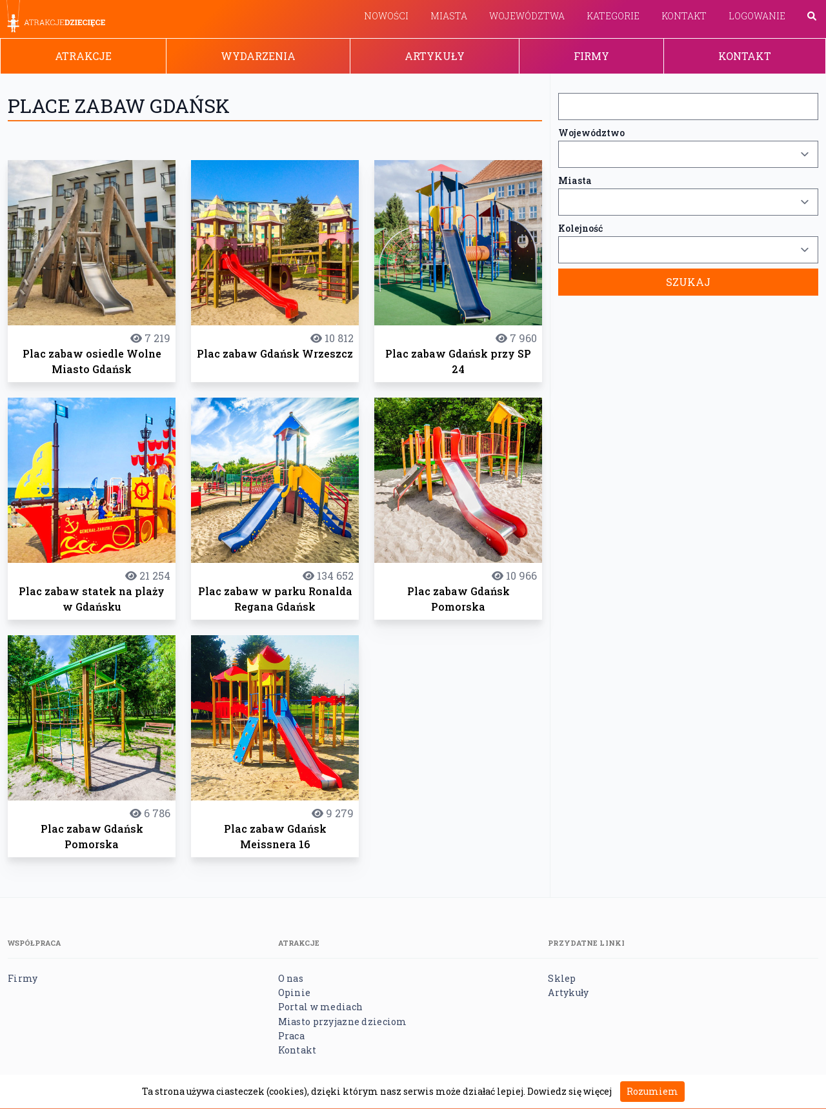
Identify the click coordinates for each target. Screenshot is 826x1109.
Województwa (527, 16)
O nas (290, 978)
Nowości (386, 16)
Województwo (591, 133)
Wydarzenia (258, 56)
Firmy (591, 56)
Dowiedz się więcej (569, 1091)
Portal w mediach (320, 1007)
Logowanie (757, 16)
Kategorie (613, 16)
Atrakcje (83, 56)
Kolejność (580, 228)
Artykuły (435, 56)
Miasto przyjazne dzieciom (342, 1021)
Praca (291, 1036)
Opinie (294, 992)
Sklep (562, 978)
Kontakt (684, 16)
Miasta (448, 16)
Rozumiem (652, 1091)
